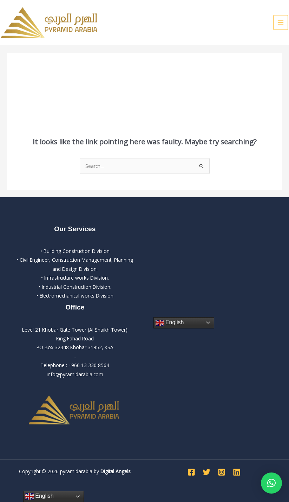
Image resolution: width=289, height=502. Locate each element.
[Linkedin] (237, 472)
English (170, 323)
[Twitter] (206, 472)
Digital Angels (115, 471)
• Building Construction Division (75, 251)
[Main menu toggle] (280, 22)
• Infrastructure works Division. (75, 277)
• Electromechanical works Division (75, 295)
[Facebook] (191, 472)
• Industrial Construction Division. (75, 286)
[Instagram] (221, 472)
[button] (271, 483)
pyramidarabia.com (81, 374)
